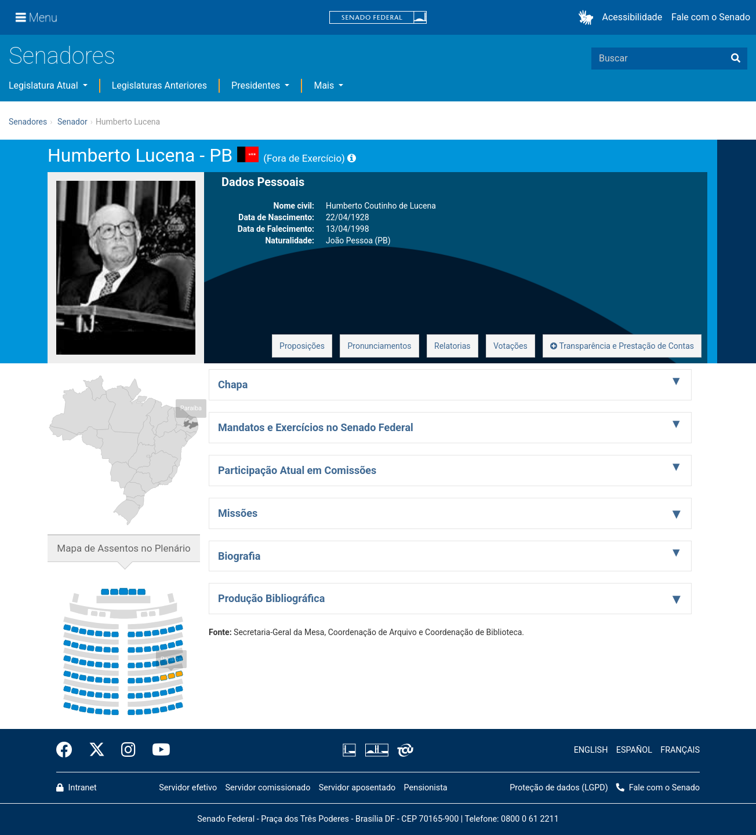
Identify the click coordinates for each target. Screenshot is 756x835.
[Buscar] (735, 58)
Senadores (62, 56)
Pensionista (426, 788)
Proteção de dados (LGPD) (559, 788)
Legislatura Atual (45, 85)
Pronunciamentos (379, 346)
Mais (325, 85)
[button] (588, 17)
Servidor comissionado (268, 788)
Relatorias (452, 346)
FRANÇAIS (680, 750)
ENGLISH (591, 750)
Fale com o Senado (710, 17)
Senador (72, 121)
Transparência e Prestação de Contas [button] (622, 346)
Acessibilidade (632, 17)
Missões (237, 513)
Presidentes (256, 85)
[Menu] (36, 17)
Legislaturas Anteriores (159, 85)
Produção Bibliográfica (271, 598)
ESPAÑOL (634, 750)
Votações (510, 346)
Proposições (302, 346)
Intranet (76, 788)
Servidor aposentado (357, 788)
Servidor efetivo (188, 788)
